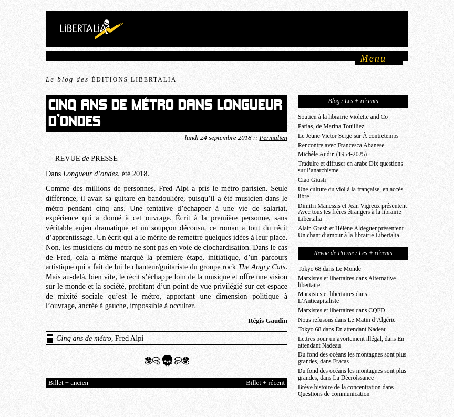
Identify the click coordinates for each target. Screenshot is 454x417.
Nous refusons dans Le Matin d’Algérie (346, 320)
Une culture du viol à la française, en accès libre (350, 193)
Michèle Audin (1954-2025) (332, 154)
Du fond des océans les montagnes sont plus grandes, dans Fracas (352, 358)
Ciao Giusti (312, 180)
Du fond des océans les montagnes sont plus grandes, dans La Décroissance (352, 374)
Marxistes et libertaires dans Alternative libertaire (347, 282)
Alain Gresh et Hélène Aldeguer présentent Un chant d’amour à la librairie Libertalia (351, 232)
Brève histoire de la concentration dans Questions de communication (346, 391)
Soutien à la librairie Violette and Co (343, 117)
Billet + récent (265, 383)
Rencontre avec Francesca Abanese (341, 145)
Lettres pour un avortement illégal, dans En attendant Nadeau (351, 342)
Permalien (273, 137)
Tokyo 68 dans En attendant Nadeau (342, 329)
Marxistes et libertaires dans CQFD (341, 310)
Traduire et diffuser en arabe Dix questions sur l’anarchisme (350, 167)
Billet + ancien (68, 383)
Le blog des (111, 79)
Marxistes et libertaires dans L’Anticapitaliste (332, 297)
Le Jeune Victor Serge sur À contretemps (348, 136)
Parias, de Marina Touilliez (331, 126)
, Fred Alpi (99, 338)
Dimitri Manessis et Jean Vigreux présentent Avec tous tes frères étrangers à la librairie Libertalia (352, 212)
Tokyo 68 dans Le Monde (329, 269)
